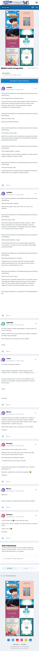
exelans (7, 73)
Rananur (9, 443)
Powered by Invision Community (19, 648)
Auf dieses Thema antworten (19, 81)
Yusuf (8, 358)
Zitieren (8, 185)
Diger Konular (17, 75)
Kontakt (23, 644)
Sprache (16, 644)
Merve (8, 412)
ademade (9, 323)
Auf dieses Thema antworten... (14, 558)
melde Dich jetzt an (22, 549)
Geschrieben (15, 89)
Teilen (9, 568)
